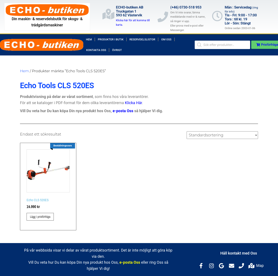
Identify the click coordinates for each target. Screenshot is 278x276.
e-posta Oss (123, 111)
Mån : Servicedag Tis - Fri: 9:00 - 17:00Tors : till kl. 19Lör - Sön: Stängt (241, 15)
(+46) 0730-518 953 (185, 7)
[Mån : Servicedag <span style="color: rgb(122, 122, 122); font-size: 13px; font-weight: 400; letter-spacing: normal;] (217, 16)
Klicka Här (133, 102)
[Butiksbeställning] (222, 135)
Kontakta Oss (96, 50)
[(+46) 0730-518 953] (162, 16)
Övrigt (117, 50)
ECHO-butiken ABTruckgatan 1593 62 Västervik (129, 11)
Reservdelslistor (142, 39)
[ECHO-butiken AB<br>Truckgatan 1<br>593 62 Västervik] (108, 14)
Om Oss (166, 39)
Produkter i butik (110, 39)
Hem (89, 39)
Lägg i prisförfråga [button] (40, 217)
